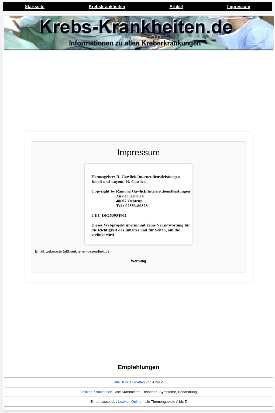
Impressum (238, 6)
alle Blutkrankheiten (129, 382)
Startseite (34, 6)
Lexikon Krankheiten (96, 392)
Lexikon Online (130, 402)
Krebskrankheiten (107, 6)
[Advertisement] (138, 94)
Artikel (176, 6)
